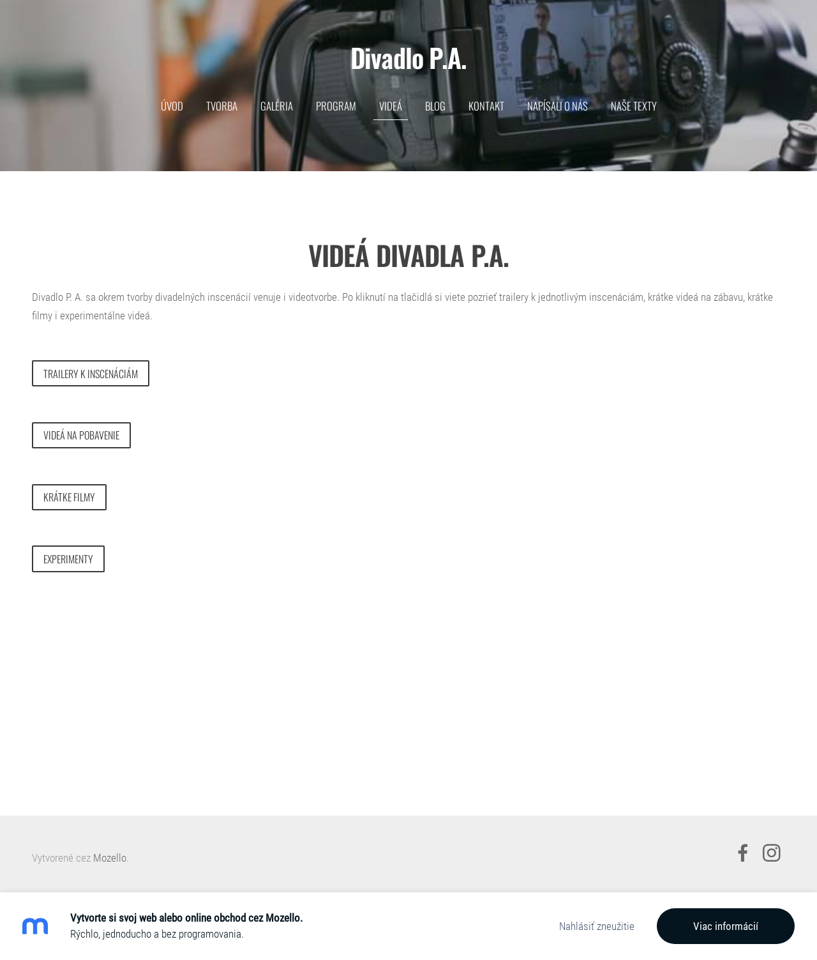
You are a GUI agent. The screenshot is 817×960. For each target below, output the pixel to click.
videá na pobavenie (81, 435)
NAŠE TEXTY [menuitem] (634, 106)
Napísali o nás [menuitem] (557, 106)
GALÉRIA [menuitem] (276, 106)
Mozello (109, 857)
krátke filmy (69, 497)
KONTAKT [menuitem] (486, 106)
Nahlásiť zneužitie (596, 926)
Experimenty (68, 559)
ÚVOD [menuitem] (172, 106)
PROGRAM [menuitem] (336, 106)
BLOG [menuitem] (435, 106)
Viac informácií (725, 926)
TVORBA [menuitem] (221, 106)
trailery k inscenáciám (90, 373)
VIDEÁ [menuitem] (390, 106)
